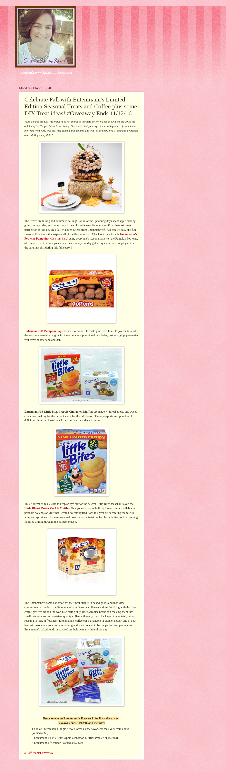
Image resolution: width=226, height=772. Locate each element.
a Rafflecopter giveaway (38, 752)
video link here (58, 238)
